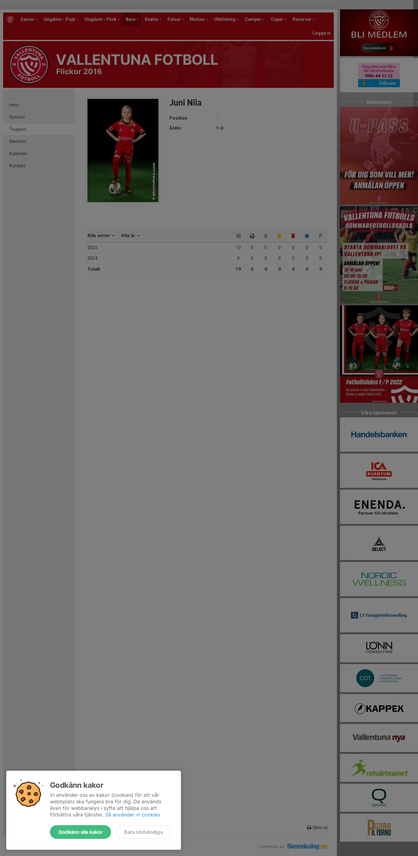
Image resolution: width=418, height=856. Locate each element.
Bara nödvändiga (143, 832)
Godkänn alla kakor (80, 832)
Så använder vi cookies (132, 814)
